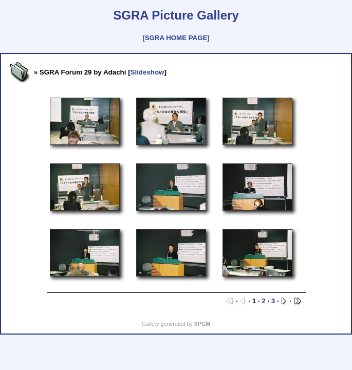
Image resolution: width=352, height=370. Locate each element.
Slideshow (147, 72)
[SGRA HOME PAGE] (175, 38)
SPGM (202, 324)
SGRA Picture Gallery (176, 15)
